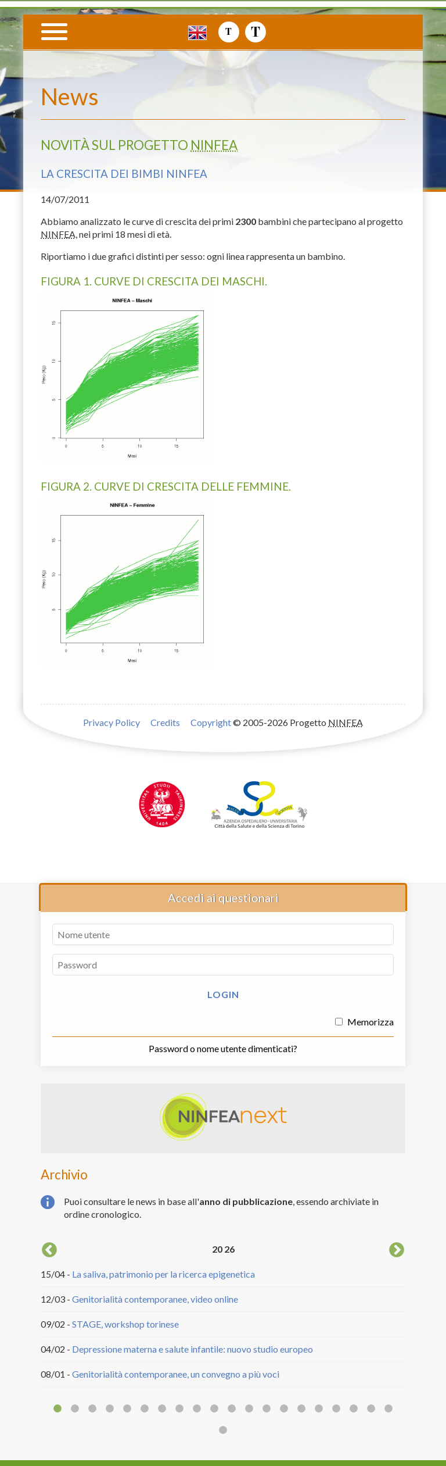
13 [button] (266, 1409)
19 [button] (371, 1409)
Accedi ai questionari (223, 897)
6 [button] (144, 1409)
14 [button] (284, 1409)
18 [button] (353, 1409)
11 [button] (232, 1409)
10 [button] (214, 1409)
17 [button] (336, 1409)
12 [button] (249, 1409)
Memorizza (364, 1021)
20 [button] (388, 1409)
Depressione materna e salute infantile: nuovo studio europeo (192, 1348)
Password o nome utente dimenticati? (223, 1048)
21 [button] (223, 1430)
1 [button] (57, 1409)
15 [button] (301, 1409)
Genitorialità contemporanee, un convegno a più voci (175, 1373)
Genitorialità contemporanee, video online (155, 1298)
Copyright (210, 722)
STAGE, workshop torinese (125, 1323)
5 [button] (127, 1409)
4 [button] (110, 1409)
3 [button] (92, 1409)
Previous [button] (49, 1250)
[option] (223, 1313)
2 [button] (75, 1409)
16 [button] (319, 1409)
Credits (165, 722)
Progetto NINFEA (356, 56)
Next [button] (396, 1250)
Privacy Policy (111, 722)
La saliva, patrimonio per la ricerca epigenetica (163, 1273)
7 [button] (162, 1409)
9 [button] (197, 1409)
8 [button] (179, 1409)
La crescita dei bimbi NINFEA (124, 173)
